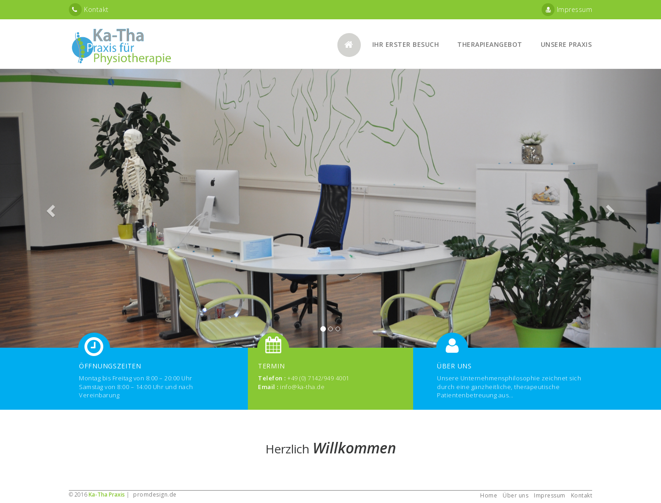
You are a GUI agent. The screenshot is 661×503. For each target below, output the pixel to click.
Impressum (567, 9)
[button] (49, 208)
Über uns (515, 495)
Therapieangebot (489, 44)
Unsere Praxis (566, 44)
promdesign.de (155, 494)
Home (488, 495)
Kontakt (89, 9)
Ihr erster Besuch (405, 44)
